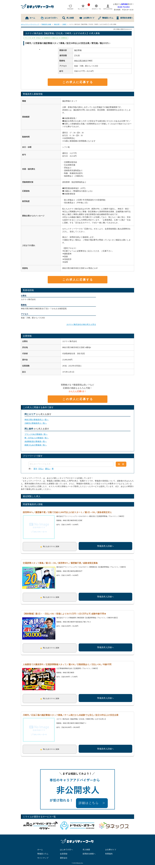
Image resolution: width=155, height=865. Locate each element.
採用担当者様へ (124, 18)
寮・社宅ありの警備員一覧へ (36, 438)
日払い (41, 469)
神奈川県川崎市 (80, 61)
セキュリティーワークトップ (30, 24)
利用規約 (109, 849)
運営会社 (63, 853)
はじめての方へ (49, 18)
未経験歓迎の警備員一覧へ (35, 441)
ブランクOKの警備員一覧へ (35, 434)
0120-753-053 (123, 7)
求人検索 (68, 18)
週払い (48, 469)
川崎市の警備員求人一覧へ (35, 423)
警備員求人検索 (46, 24)
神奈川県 (56, 24)
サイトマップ (42, 853)
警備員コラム (105, 18)
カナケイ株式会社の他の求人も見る (81, 324)
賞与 (35, 469)
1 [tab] (39, 49)
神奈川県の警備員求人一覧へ (36, 420)
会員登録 (63, 849)
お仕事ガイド (86, 18)
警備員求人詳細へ (105, 546)
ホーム (30, 18)
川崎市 (64, 24)
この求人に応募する (77, 82)
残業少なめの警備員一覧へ (35, 445)
